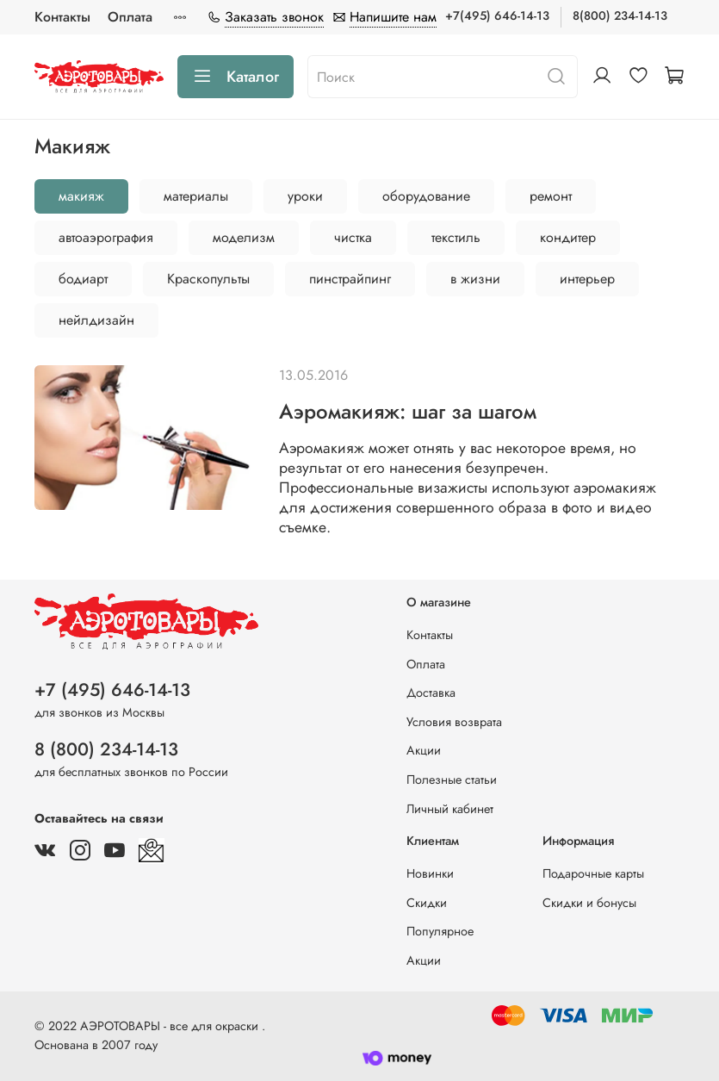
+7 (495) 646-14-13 (112, 690)
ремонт (551, 196)
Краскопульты (208, 279)
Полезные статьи (451, 779)
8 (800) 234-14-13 (106, 749)
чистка (353, 237)
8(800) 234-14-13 (620, 15)
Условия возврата (454, 721)
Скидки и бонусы (589, 902)
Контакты (62, 17)
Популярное (440, 931)
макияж (81, 196)
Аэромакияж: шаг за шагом (407, 411)
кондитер (568, 237)
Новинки (430, 873)
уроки (305, 196)
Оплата (130, 17)
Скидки (426, 902)
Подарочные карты (593, 873)
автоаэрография (106, 237)
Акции (423, 750)
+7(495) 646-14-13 (497, 15)
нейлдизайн (96, 320)
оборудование (426, 196)
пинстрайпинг (350, 279)
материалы (196, 196)
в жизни (475, 279)
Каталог (235, 76)
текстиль (455, 237)
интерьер (587, 279)
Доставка (431, 692)
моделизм (244, 237)
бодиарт (83, 279)
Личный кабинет (449, 808)
